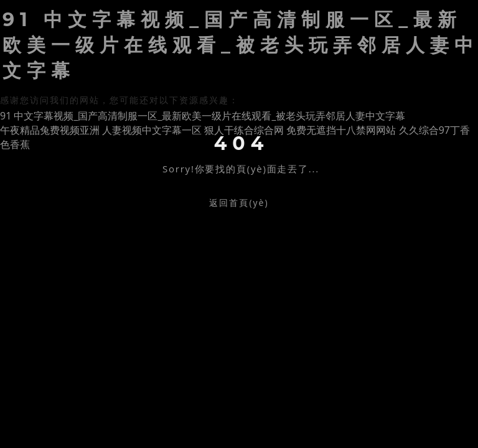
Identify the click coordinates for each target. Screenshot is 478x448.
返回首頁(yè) (238, 202)
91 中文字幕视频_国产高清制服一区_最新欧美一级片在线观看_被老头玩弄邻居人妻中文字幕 (202, 116)
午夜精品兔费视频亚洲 (50, 130)
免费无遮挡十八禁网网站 (341, 130)
